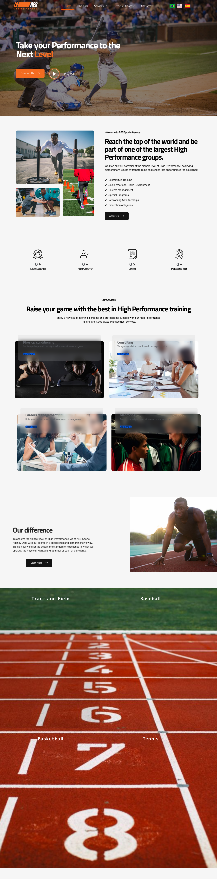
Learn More (39, 569)
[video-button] (54, 74)
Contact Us (28, 73)
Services (101, 6)
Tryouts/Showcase (124, 6)
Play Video (70, 74)
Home (68, 6)
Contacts (146, 6)
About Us (83, 6)
